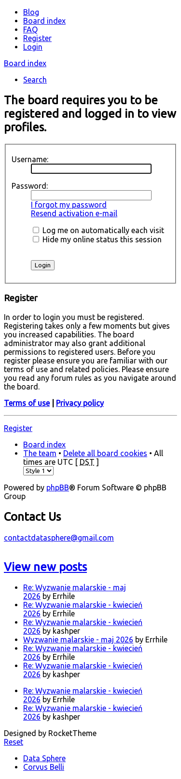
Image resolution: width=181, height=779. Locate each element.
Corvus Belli (43, 767)
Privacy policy (80, 403)
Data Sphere (44, 758)
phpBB (57, 487)
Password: (30, 185)
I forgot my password (69, 204)
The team (39, 453)
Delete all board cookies (105, 453)
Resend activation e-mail (74, 213)
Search (35, 79)
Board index (25, 63)
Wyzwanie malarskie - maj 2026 (78, 639)
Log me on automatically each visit (98, 230)
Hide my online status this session (97, 239)
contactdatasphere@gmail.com (59, 537)
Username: (30, 159)
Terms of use (27, 403)
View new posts (45, 566)
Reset (13, 741)
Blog (31, 12)
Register (18, 428)
